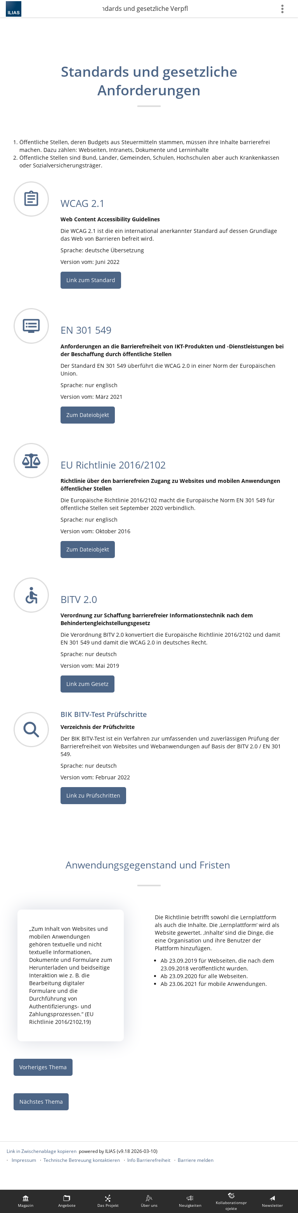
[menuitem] (25, 1201)
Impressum (24, 1160)
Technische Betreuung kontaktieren (81, 1160)
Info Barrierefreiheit (148, 1160)
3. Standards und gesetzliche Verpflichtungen (145, 8)
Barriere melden (195, 1160)
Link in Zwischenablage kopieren (41, 1151)
